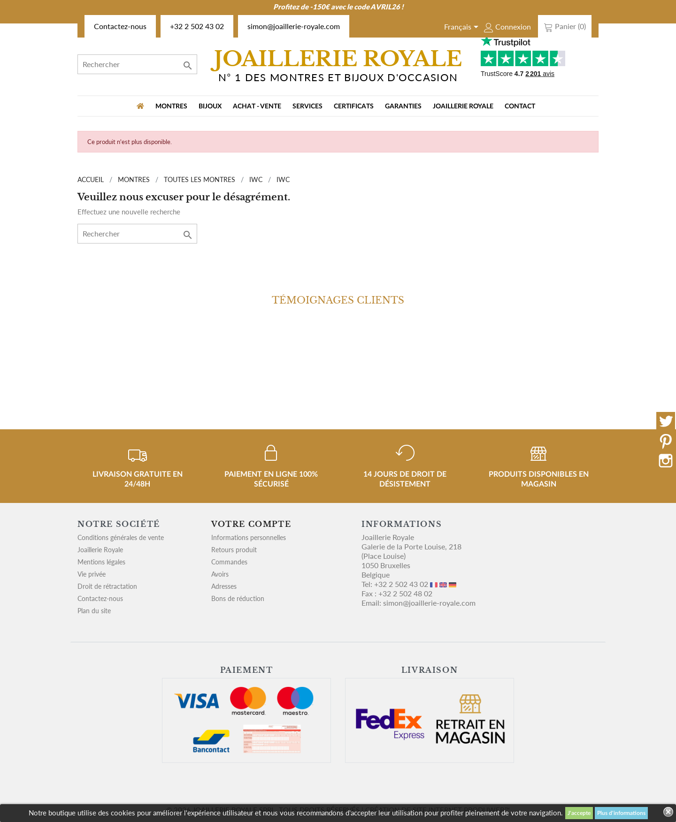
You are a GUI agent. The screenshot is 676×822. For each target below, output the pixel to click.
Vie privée (91, 574)
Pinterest (665, 441)
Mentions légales (101, 562)
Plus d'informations (621, 813)
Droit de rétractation (107, 586)
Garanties (403, 106)
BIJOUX (210, 106)
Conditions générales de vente (120, 537)
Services (307, 106)
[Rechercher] (137, 64)
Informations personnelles (248, 537)
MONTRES (171, 106)
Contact (520, 106)
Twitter (665, 421)
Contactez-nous (120, 26)
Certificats (354, 106)
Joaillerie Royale (463, 106)
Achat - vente (257, 106)
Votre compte (251, 524)
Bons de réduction (237, 598)
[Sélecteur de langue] (463, 27)
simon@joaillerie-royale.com (293, 26)
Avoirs (220, 574)
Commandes (229, 562)
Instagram (665, 460)
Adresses (224, 586)
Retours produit (234, 550)
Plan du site (94, 611)
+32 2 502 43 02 (197, 26)
